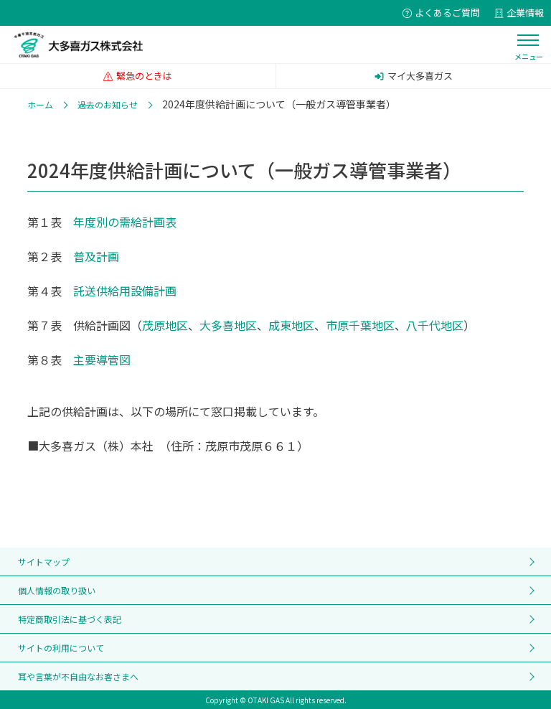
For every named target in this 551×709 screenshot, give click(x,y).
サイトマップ (44, 561)
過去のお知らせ (107, 104)
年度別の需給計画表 (124, 221)
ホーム (40, 104)
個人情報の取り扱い (56, 590)
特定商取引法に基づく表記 (69, 619)
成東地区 (291, 325)
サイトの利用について (61, 648)
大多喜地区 (228, 325)
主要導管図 (102, 359)
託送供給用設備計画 (124, 290)
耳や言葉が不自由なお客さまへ (78, 676)
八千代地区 (434, 325)
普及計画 (96, 256)
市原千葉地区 (360, 325)
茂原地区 (165, 325)
